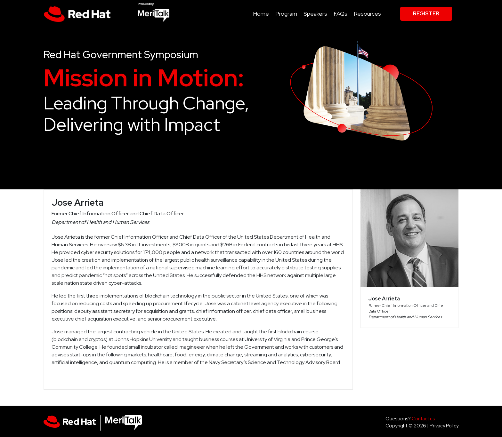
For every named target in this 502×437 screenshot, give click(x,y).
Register (426, 13)
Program (286, 13)
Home (261, 13)
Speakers (315, 13)
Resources (367, 13)
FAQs (340, 13)
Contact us (423, 419)
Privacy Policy (444, 426)
